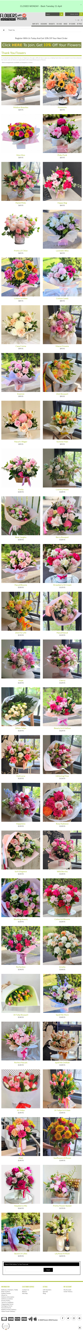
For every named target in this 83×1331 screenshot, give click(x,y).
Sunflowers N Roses (62, 1158)
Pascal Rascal (62, 632)
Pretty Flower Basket (62, 1205)
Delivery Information (7, 1297)
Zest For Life (20, 632)
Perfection (20, 967)
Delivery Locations (7, 1299)
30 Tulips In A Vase (62, 1110)
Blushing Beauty (21, 919)
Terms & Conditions (7, 1302)
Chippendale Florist (7, 1304)
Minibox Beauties (20, 107)
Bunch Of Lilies (20, 1253)
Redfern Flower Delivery (8, 1309)
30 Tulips (21, 1110)
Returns (24, 1291)
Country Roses (62, 489)
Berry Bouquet (62, 537)
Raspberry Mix (20, 1205)
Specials (45, 1291)
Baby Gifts (35, 24)
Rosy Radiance (62, 823)
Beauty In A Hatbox (62, 728)
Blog (44, 1293)
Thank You (11, 30)
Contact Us (25, 1290)
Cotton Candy (62, 298)
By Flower (72, 24)
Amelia (62, 967)
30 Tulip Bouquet (20, 1015)
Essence (20, 394)
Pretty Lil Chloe (21, 250)
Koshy (21, 489)
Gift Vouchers (47, 1290)
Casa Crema (21, 346)
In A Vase (59, 24)
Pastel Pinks (21, 203)
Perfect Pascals (20, 1062)
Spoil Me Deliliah (62, 1062)
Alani (21, 1158)
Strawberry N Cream (62, 585)
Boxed (65, 24)
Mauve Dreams (62, 346)
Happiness (20, 823)
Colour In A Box (20, 298)
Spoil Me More (62, 1015)
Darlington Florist (6, 1306)
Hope (20, 680)
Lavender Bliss (62, 250)
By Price (79, 24)
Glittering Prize (62, 776)
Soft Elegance (21, 871)
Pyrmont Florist (6, 1308)
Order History (68, 1291)
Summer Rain (62, 441)
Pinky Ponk (62, 155)
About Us (4, 1295)
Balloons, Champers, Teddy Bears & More (9, 1290)
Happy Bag (62, 203)
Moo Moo (20, 155)
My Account (67, 1290)
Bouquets (52, 24)
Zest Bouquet (62, 394)
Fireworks (62, 107)
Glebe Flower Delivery (8, 1311)
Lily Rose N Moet (62, 1253)
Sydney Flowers (6, 1293)
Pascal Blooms (21, 585)
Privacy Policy (5, 1300)
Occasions (44, 24)
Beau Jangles (20, 537)
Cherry (62, 680)
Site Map (25, 1293)
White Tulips (20, 728)
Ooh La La (20, 776)
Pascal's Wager (20, 441)
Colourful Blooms (62, 919)
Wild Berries (62, 871)
